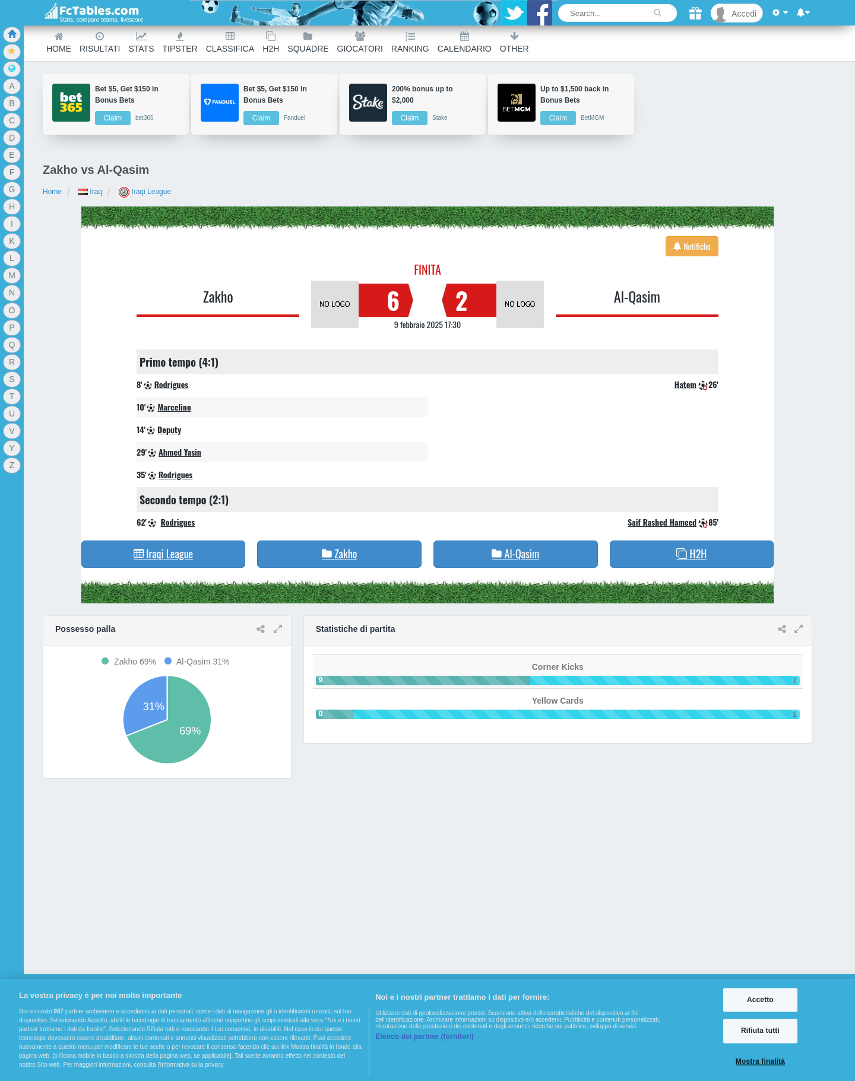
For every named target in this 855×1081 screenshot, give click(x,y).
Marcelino (174, 406)
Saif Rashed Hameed (662, 522)
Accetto (760, 1000)
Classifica (230, 42)
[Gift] (695, 13)
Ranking (410, 42)
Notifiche (692, 246)
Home (58, 42)
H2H (270, 42)
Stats (141, 42)
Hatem (685, 384)
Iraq (90, 191)
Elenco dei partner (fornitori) (424, 1036)
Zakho (218, 296)
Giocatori (360, 42)
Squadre (307, 42)
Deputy (169, 429)
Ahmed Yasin (180, 452)
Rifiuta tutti (760, 1031)
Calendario (465, 42)
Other (514, 42)
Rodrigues (171, 384)
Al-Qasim (637, 296)
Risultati (100, 42)
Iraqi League (145, 191)
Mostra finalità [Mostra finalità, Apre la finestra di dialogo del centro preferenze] (760, 1061)
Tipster (180, 42)
